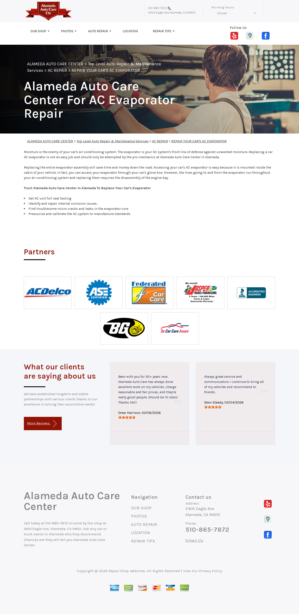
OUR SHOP (38, 31)
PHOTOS (67, 31)
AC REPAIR (57, 70)
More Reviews (42, 423)
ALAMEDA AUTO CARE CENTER (55, 63)
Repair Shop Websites (127, 571)
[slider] (126, 417)
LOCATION (130, 31)
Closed (222, 13)
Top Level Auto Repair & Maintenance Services (113, 141)
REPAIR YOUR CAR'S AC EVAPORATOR (106, 70)
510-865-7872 (157, 8)
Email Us (194, 541)
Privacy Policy (210, 571)
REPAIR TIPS (162, 31)
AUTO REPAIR (98, 31)
